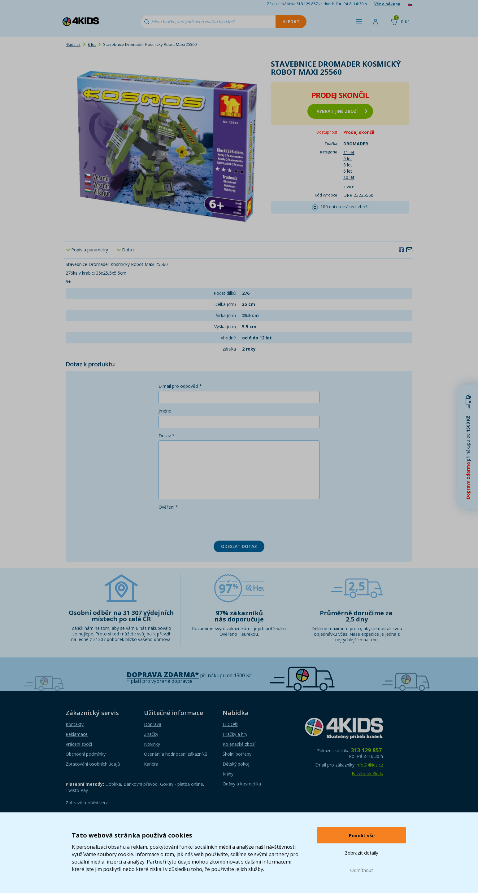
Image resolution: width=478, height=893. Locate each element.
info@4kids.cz (369, 765)
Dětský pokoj (236, 764)
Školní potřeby (237, 754)
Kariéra (151, 764)
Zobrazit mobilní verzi (87, 803)
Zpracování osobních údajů (93, 764)
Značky (151, 734)
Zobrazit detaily (361, 853)
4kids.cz (73, 44)
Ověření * (168, 507)
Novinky (152, 744)
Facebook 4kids (367, 773)
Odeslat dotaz (239, 546)
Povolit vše (362, 835)
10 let (348, 177)
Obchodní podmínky (86, 754)
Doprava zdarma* (163, 674)
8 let (347, 165)
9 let (347, 158)
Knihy (228, 774)
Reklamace (77, 734)
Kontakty (75, 724)
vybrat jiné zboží (342, 111)
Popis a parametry (89, 250)
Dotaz (128, 250)
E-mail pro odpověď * (180, 386)
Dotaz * (167, 436)
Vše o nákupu (387, 4)
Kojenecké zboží (239, 744)
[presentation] (206, 524)
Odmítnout (361, 870)
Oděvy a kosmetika (242, 784)
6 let (92, 44)
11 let (348, 152)
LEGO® (230, 724)
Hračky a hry (235, 734)
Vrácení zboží (79, 744)
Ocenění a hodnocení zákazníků (175, 754)
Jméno (165, 411)
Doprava (152, 724)
